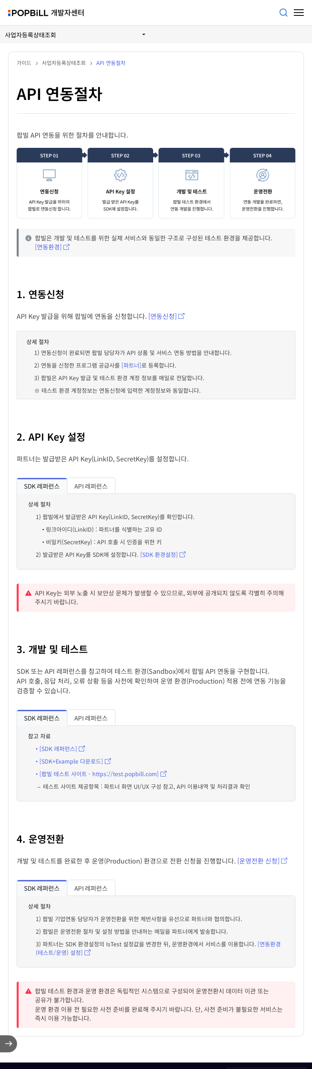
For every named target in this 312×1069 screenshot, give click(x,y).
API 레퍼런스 (91, 486)
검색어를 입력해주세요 (283, 12)
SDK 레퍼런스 (42, 486)
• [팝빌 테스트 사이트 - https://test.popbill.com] (97, 774)
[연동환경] (48, 246)
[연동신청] (162, 316)
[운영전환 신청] (258, 861)
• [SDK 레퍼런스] (56, 748)
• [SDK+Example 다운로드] (69, 761)
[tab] (42, 486)
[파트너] (131, 365)
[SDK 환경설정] (159, 554)
